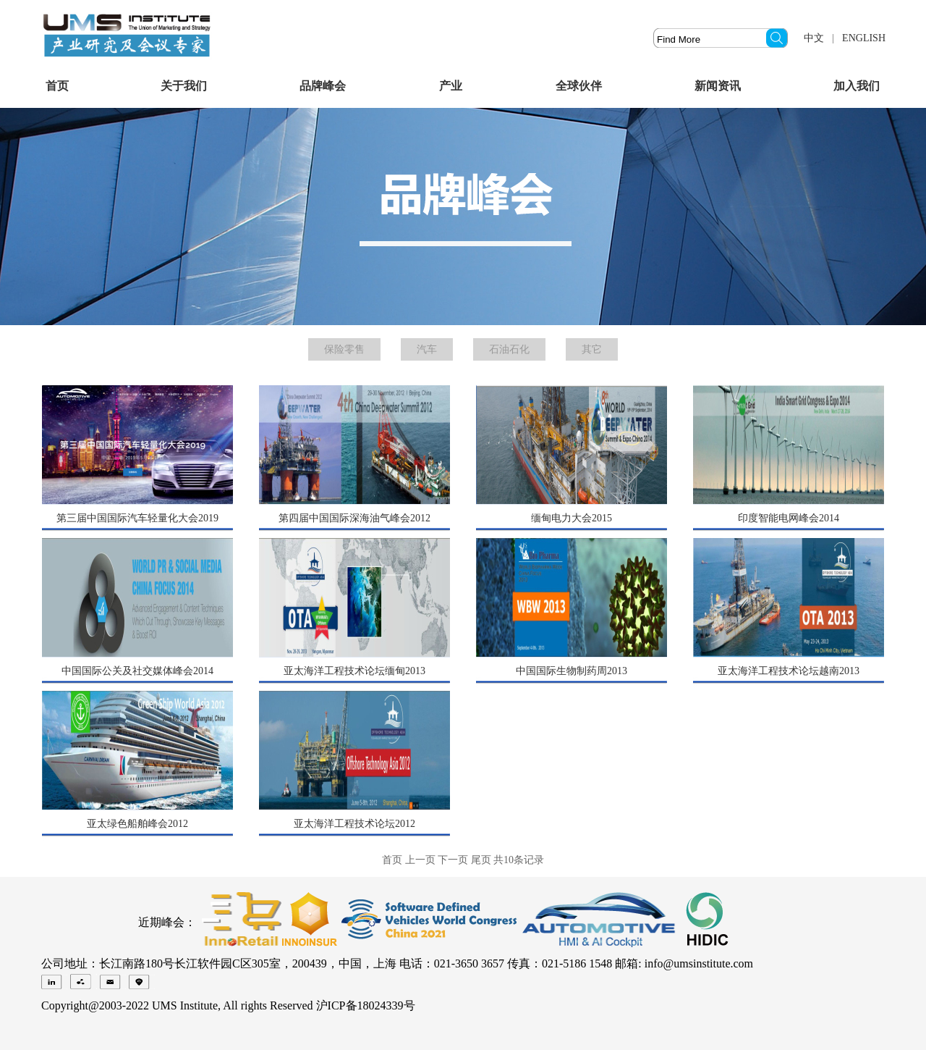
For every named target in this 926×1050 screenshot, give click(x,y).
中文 (814, 38)
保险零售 (344, 349)
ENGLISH (863, 38)
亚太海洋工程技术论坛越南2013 (788, 670)
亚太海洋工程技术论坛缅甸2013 (354, 670)
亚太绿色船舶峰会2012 (137, 823)
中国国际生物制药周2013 (571, 670)
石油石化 (509, 349)
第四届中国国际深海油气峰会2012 (354, 518)
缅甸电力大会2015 (571, 518)
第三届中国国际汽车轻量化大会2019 (137, 518)
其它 (592, 349)
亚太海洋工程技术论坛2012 (354, 823)
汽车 (427, 349)
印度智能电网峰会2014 (788, 518)
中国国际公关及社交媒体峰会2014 (137, 670)
